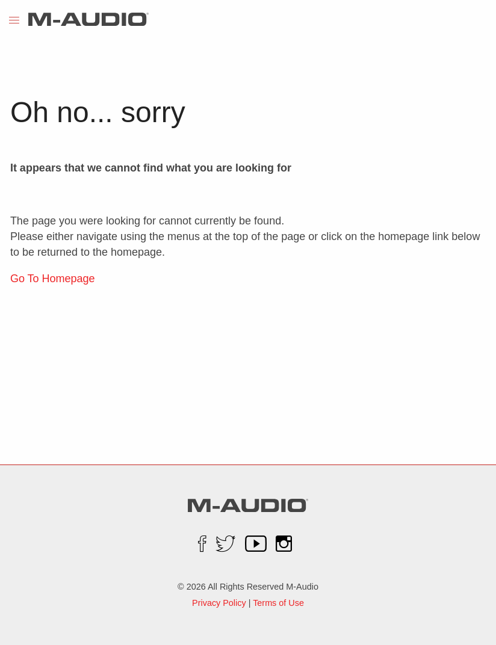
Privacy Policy (219, 603)
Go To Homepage (52, 279)
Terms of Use (278, 603)
